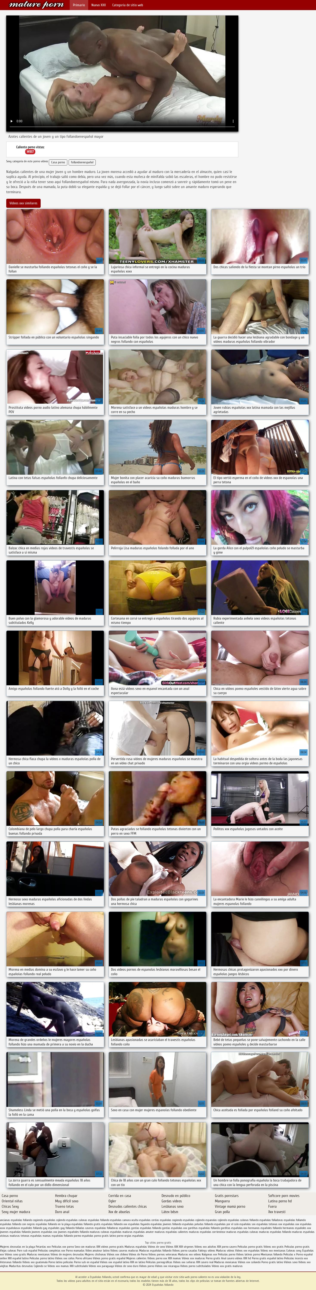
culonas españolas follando (94, 1220)
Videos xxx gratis (274, 1247)
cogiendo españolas (44, 1220)
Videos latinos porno (248, 1254)
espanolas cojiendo (216, 1220)
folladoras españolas (118, 1228)
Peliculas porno (227, 1254)
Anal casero (227, 1258)
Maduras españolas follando (155, 1250)
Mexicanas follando (271, 1254)
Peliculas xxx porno (63, 1247)
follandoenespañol (82, 162)
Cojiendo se (40, 1266)
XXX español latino (18, 1258)
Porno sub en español (86, 1262)
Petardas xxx (44, 1247)
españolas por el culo (226, 1224)
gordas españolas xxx (174, 1228)
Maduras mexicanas (38, 1254)
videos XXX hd (243, 1258)
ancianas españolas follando (16, 1220)
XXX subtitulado (79, 1266)
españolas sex (247, 1224)
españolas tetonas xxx (269, 1224)
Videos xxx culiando (249, 1262)
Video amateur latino (97, 1250)
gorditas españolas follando (204, 1228)
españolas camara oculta (124, 1220)
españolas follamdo (295, 1220)
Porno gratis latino (272, 1262)
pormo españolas (83, 1236)
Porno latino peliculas (60, 1262)
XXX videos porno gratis (110, 1247)
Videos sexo (291, 1262)
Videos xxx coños (65, 1258)
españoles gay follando (61, 1228)
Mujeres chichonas (95, 1254)
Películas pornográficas (159, 1262)
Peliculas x (289, 1254)
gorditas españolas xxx (234, 1228)
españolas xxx (291, 1224)
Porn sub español (27, 1250)
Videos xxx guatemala (35, 1262)
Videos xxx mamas (58, 1266)
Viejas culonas (8, 1250)
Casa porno (58, 162)
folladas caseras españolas (91, 1228)
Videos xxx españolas (247, 1250)
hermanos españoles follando (265, 1228)
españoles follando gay (34, 1228)
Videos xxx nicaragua (167, 1266)
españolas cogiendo (171, 1220)
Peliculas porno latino (41, 1258)
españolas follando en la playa (53, 1224)
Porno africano (84, 1258)
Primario (79, 5)
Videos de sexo (156, 1247)
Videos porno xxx (157, 1258)
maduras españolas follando (275, 1232)
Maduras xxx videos (189, 1254)
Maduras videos (225, 1250)
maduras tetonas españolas (26, 1236)
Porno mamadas (75, 1250)
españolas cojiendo (194, 1220)
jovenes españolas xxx (44, 1232)
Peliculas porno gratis (250, 1247)
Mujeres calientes (136, 1258)
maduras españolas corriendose (207, 1232)
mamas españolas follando (58, 1236)
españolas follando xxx (114, 1224)
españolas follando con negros (17, 1224)
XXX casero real (204, 1262)
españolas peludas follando (197, 1224)
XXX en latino (137, 1262)
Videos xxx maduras (194, 1258)
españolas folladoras (271, 1220)
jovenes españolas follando (15, 1232)
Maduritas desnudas (21, 1266)
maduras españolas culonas (242, 1232)
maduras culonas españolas (106, 1232)
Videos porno (146, 1266)
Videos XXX (172, 1247)
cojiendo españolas (67, 1220)
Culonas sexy (293, 1250)
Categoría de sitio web (127, 5)
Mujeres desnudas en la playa (17, 1247)
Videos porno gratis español (109, 1258)
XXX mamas (174, 1258)
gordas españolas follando (146, 1228)
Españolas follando (36, 5)
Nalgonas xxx (210, 1254)
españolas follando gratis (85, 1224)
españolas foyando (139, 1224)
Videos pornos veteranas (162, 1254)
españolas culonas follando (243, 1220)
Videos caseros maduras (124, 1250)
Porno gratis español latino (267, 1258)
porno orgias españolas (130, 1236)
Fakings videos (206, 1250)
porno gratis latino (105, 1236)
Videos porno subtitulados (195, 1266)
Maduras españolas (136, 1247)
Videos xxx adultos (205, 1247)
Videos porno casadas (184, 1250)
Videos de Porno (138, 1254)
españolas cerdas (149, 1220)
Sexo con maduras (85, 1247)
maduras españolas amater (138, 1232)
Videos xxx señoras (184, 1262)
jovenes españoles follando (73, 1232)
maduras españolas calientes (171, 1232)
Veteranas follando (11, 1262)
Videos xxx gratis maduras (227, 1266)
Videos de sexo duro (127, 1266)
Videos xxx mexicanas (273, 1250)
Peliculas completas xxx (51, 1250)
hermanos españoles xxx (297, 1228)
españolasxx (13, 1228)
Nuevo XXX (98, 5)
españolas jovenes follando (166, 1224)
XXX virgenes (186, 1247)
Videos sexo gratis (15, 1254)
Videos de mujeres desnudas (67, 1254)
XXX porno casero (227, 1247)
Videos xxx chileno (118, 1254)
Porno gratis (213, 1258)
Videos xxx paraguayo (102, 1266)
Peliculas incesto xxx (296, 1258)
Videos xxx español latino (114, 1262)
